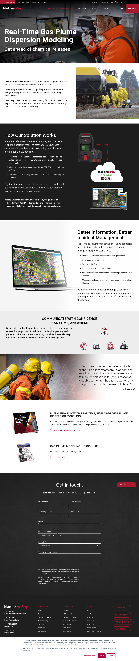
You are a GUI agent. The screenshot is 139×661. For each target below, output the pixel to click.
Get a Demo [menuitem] (132, 8)
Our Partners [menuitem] (91, 621)
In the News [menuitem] (90, 624)
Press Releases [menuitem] (92, 628)
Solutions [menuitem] (51, 8)
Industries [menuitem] (65, 8)
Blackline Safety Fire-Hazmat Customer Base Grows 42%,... (31, 2)
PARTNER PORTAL (121, 629)
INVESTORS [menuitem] (95, 2)
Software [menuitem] (40, 611)
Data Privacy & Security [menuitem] (94, 631)
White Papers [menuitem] (67, 631)
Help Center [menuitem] (107, 8)
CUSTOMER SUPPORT (123, 622)
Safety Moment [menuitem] (67, 614)
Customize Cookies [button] (90, 656)
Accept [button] (101, 656)
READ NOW (61, 457)
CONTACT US (121, 608)
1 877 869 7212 (10, 611)
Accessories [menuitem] (41, 628)
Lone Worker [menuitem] (41, 624)
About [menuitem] (93, 8)
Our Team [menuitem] (90, 614)
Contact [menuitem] (120, 8)
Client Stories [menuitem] (67, 628)
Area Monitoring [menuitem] (43, 621)
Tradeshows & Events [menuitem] (69, 617)
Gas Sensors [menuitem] (42, 631)
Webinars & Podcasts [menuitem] (69, 621)
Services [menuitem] (40, 614)
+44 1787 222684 (10, 624)
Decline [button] (111, 656)
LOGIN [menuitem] (112, 2)
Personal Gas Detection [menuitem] (45, 617)
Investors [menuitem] (90, 617)
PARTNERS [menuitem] (105, 2)
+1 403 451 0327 (10, 630)
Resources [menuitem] (80, 8)
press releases (10, 2)
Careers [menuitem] (89, 611)
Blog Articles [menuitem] (66, 611)
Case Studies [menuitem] (67, 624)
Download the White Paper (65, 430)
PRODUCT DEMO (121, 615)
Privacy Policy (74, 645)
